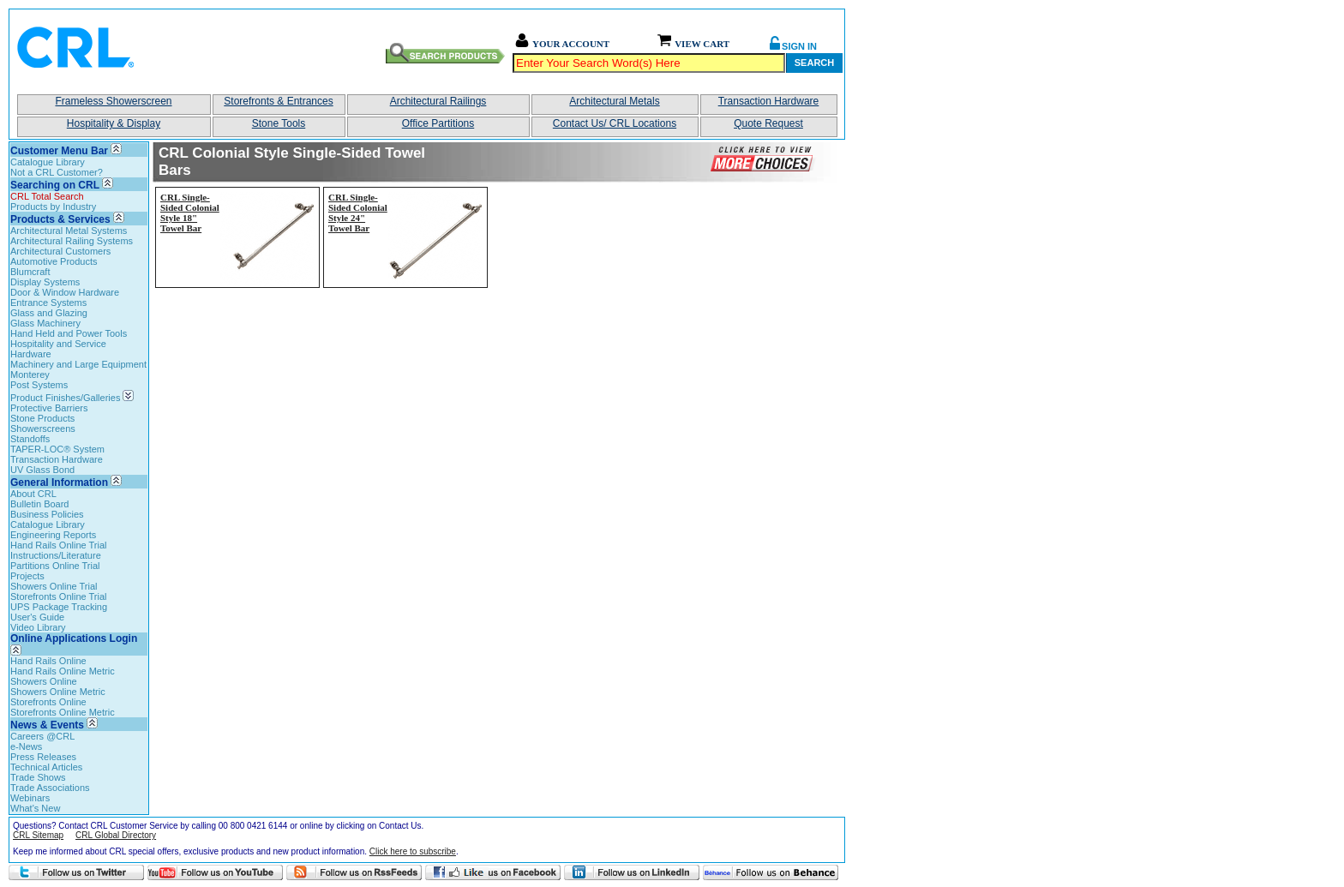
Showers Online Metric (57, 691)
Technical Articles (46, 767)
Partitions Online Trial (55, 565)
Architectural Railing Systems (71, 241)
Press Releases (43, 757)
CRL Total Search (47, 196)
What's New (35, 808)
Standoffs (30, 439)
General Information (59, 482)
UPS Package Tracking (58, 607)
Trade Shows (37, 777)
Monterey (30, 374)
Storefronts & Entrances (278, 101)
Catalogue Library (47, 162)
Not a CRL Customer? (56, 172)
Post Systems (39, 385)
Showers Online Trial (54, 586)
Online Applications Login (73, 644)
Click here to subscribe (412, 851)
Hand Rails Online (48, 661)
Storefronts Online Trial (58, 596)
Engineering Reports (53, 535)
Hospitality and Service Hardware (58, 349)
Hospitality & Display (113, 123)
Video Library (38, 627)
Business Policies (47, 514)
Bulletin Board (39, 504)
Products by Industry (53, 206)
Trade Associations (50, 787)
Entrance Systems (48, 302)
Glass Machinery (45, 323)
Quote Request (768, 123)
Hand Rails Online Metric (62, 671)
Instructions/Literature (55, 555)
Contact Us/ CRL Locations (614, 123)
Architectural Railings (438, 101)
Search (814, 62)
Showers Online (43, 681)
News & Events (47, 725)
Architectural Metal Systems (68, 230)
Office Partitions (438, 123)
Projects (27, 576)
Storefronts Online (48, 702)
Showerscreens (42, 428)
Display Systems (45, 282)
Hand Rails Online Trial (58, 545)
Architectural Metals (614, 101)
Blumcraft (30, 272)
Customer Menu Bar (59, 151)
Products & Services (60, 219)
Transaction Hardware (768, 101)
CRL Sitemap (38, 835)
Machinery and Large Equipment (78, 364)
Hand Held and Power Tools (68, 333)
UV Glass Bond (42, 469)
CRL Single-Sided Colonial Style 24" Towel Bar (357, 212)
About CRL (33, 493)
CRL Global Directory (115, 835)
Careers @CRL (42, 736)
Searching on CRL (54, 185)
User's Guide (37, 617)
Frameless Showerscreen (113, 101)
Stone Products (42, 418)
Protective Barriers (48, 408)
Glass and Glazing (48, 313)
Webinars (30, 798)
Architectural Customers (60, 251)
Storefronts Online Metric (62, 712)
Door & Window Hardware (64, 292)
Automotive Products (54, 261)
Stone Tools (279, 123)
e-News (26, 746)
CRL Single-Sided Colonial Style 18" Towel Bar (189, 212)
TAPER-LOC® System (57, 449)
